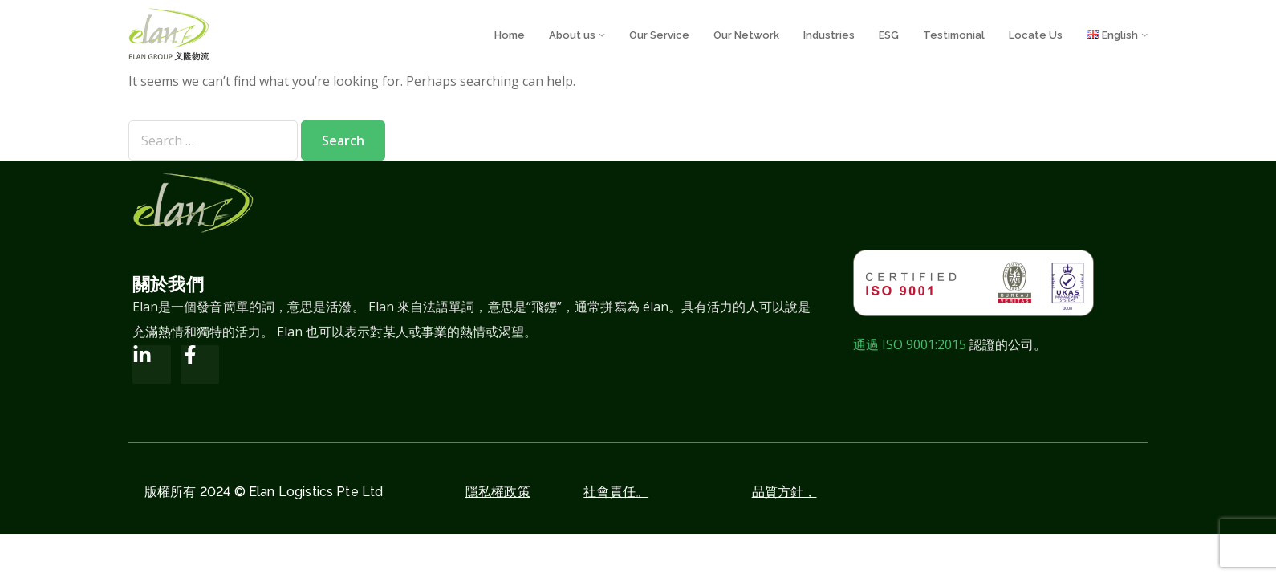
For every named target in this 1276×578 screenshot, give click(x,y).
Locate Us (1036, 35)
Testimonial (954, 35)
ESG (889, 35)
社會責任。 (615, 491)
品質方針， (784, 491)
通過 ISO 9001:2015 (909, 344)
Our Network (746, 35)
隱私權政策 (497, 491)
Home (509, 35)
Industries (829, 35)
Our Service (659, 35)
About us (572, 35)
